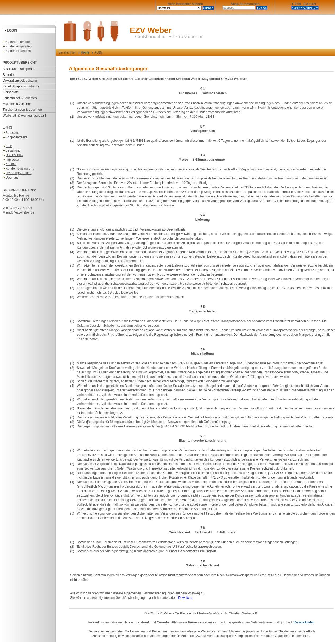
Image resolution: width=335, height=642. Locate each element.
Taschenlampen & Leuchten (22, 110)
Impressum (12, 159)
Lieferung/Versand (17, 173)
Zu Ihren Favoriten (17, 42)
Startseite (11, 133)
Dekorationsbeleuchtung (20, 80)
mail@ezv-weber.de (20, 212)
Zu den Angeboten (17, 46)
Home (84, 52)
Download (185, 598)
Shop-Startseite (15, 137)
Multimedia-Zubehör (17, 104)
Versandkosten (303, 622)
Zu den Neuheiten (17, 51)
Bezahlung (12, 150)
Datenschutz (13, 155)
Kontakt (9, 164)
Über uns (11, 177)
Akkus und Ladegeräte (18, 69)
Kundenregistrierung (18, 168)
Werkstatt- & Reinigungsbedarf (24, 115)
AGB (7, 146)
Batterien (9, 75)
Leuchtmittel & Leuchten (20, 98)
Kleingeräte (11, 92)
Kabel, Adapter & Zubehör (21, 86)
